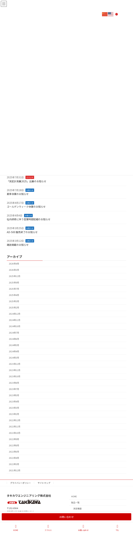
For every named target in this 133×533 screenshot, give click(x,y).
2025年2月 (14, 307)
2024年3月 (14, 357)
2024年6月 (14, 338)
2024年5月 (14, 345)
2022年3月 (14, 464)
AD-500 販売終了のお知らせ (22, 232)
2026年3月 (14, 269)
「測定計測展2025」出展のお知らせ (26, 181)
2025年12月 (14, 276)
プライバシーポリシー (20, 482)
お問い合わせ (66, 517)
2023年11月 (14, 370)
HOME (74, 496)
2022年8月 (14, 445)
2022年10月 (14, 432)
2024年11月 (14, 320)
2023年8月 (14, 382)
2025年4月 (14, 294)
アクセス (48, 528)
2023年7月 (14, 388)
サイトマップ (44, 482)
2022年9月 (14, 439)
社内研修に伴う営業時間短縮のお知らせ (28, 219)
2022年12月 (14, 420)
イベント (29, 177)
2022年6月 (14, 451)
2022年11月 (14, 426)
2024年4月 (14, 351)
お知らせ (29, 190)
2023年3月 (14, 407)
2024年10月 (14, 326)
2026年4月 (14, 263)
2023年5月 (14, 395)
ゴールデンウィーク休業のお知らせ (26, 206)
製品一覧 (75, 502)
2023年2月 (14, 414)
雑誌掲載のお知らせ (18, 244)
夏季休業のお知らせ (18, 194)
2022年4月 (14, 457)
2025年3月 (14, 301)
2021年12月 (14, 470)
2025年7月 (14, 288)
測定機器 (77, 508)
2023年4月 (14, 401)
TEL (117, 528)
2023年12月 (14, 363)
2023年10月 (14, 376)
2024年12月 (14, 313)
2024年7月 (14, 332)
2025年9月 (14, 282)
